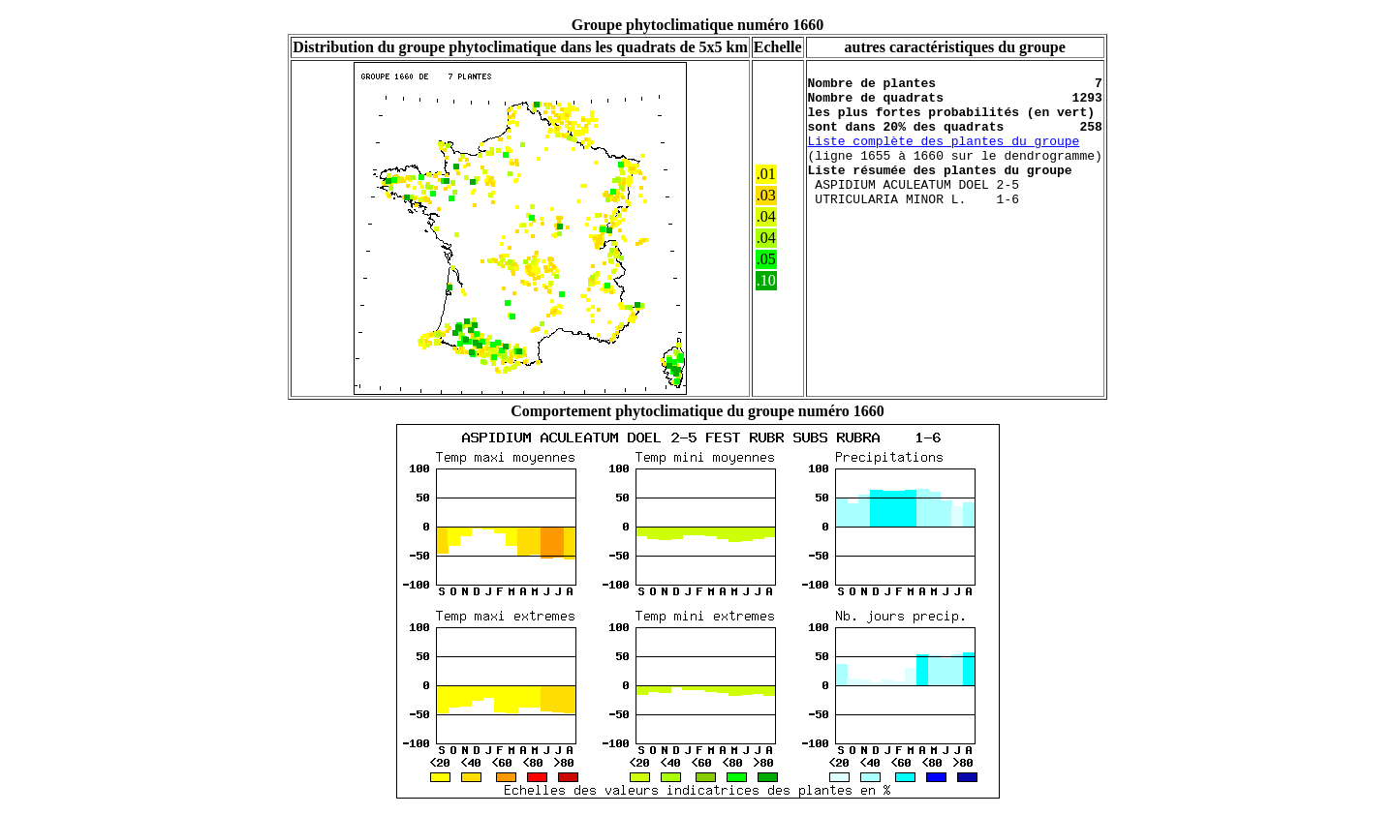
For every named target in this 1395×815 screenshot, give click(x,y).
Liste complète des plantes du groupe (944, 157)
